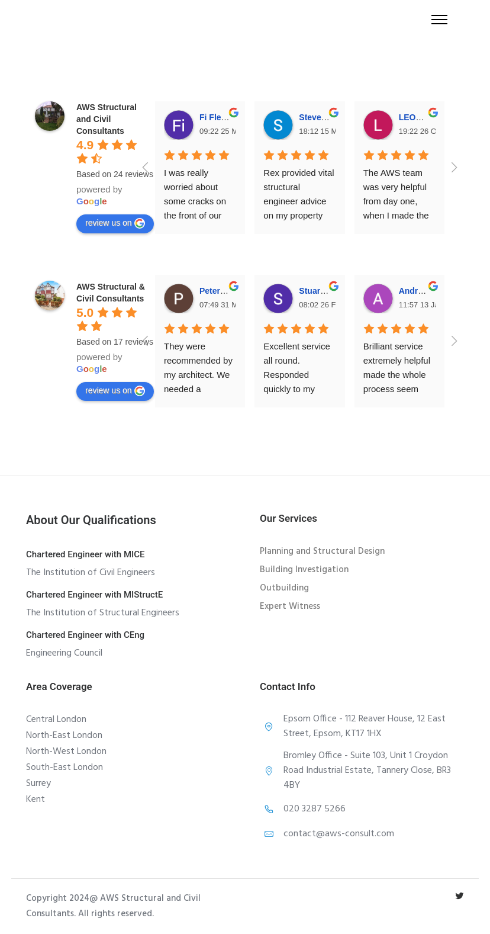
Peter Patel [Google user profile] (220, 291)
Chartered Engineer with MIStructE (94, 594)
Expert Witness (290, 606)
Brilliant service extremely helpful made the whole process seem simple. (398, 374)
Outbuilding (284, 588)
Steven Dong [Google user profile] (324, 117)
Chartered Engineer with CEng (85, 635)
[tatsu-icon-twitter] (459, 896)
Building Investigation (304, 570)
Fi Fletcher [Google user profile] (220, 117)
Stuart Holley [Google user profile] (324, 291)
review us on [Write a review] (115, 223)
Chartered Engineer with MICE (85, 554)
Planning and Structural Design (322, 551)
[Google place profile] (106, 119)
